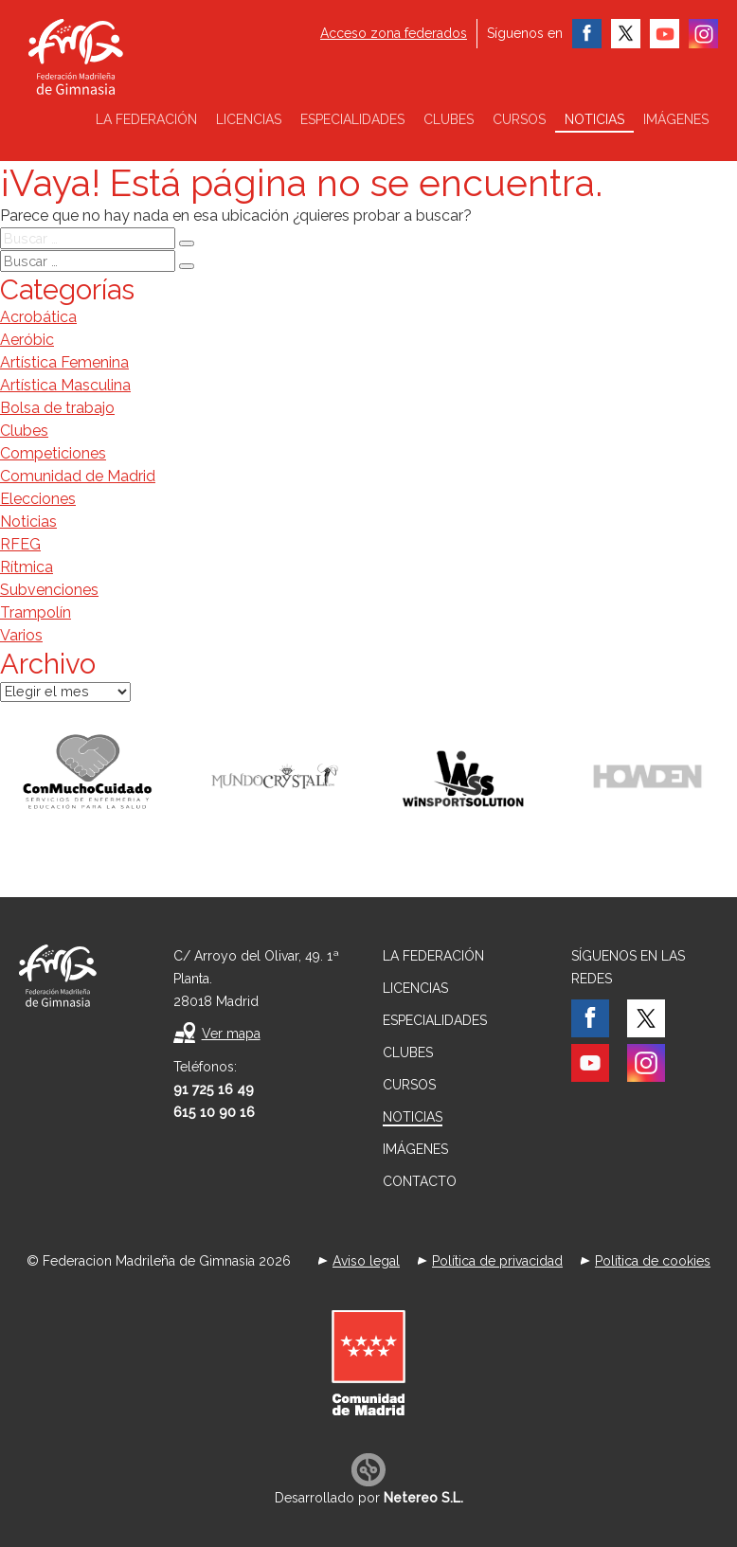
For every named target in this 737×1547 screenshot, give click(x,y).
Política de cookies (652, 1260)
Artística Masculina (65, 385)
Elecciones (38, 499)
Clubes (448, 119)
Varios (21, 635)
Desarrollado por (369, 1497)
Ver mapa (231, 1033)
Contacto (420, 1181)
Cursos (519, 119)
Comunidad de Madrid (77, 476)
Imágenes (676, 119)
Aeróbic (27, 340)
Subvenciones (49, 590)
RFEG (20, 544)
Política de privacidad (497, 1260)
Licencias (248, 119)
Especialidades (352, 119)
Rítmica (26, 567)
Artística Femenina (64, 362)
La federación (146, 119)
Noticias (594, 119)
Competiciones (53, 453)
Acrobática (38, 317)
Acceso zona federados (393, 33)
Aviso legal (366, 1260)
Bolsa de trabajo (57, 408)
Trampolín (35, 612)
